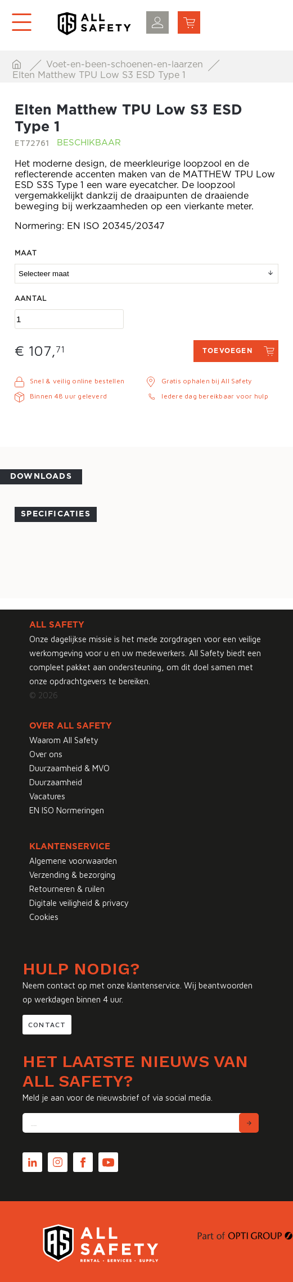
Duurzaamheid (55, 782)
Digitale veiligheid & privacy (79, 903)
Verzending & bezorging (72, 875)
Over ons (45, 754)
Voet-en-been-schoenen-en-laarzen (126, 64)
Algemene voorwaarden (73, 861)
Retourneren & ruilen (67, 889)
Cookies (43, 917)
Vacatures (47, 796)
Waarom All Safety (63, 740)
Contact (47, 1024)
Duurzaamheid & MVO (69, 768)
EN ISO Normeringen (66, 810)
